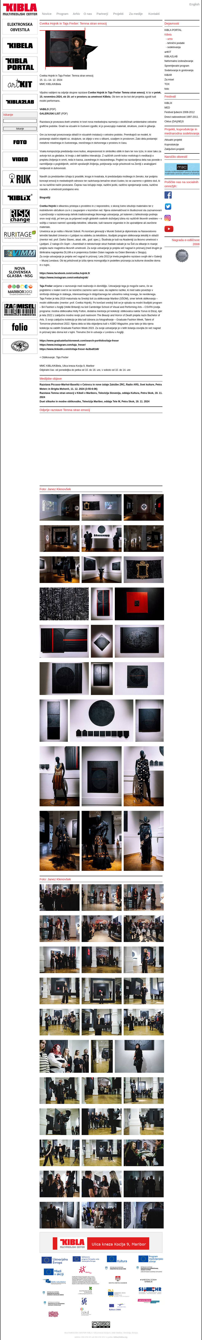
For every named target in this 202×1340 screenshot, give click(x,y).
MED (167, 107)
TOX (166, 84)
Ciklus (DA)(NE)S (174, 121)
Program (62, 13)
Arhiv (76, 13)
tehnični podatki (175, 43)
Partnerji (102, 13)
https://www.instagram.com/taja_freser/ (63, 344)
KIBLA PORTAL (173, 30)
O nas (88, 13)
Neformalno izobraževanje (178, 61)
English (194, 4)
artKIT (167, 52)
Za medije (136, 13)
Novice (47, 13)
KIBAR (168, 75)
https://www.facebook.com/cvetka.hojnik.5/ (65, 273)
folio (166, 88)
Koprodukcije (171, 144)
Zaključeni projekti (174, 149)
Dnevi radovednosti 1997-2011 (181, 116)
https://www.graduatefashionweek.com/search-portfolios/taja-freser (79, 340)
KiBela (168, 34)
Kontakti (154, 13)
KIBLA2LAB (170, 56)
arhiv (170, 39)
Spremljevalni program (176, 65)
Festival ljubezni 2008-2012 (179, 112)
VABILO (44, 109)
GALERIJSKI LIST (50, 113)
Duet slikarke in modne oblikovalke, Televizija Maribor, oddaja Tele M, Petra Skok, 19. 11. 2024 (94, 401)
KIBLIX (168, 103)
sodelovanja (174, 47)
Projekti (118, 13)
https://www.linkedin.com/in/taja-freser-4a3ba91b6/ (69, 349)
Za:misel (169, 79)
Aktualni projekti (173, 139)
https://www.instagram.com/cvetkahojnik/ (64, 277)
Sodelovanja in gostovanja (178, 70)
